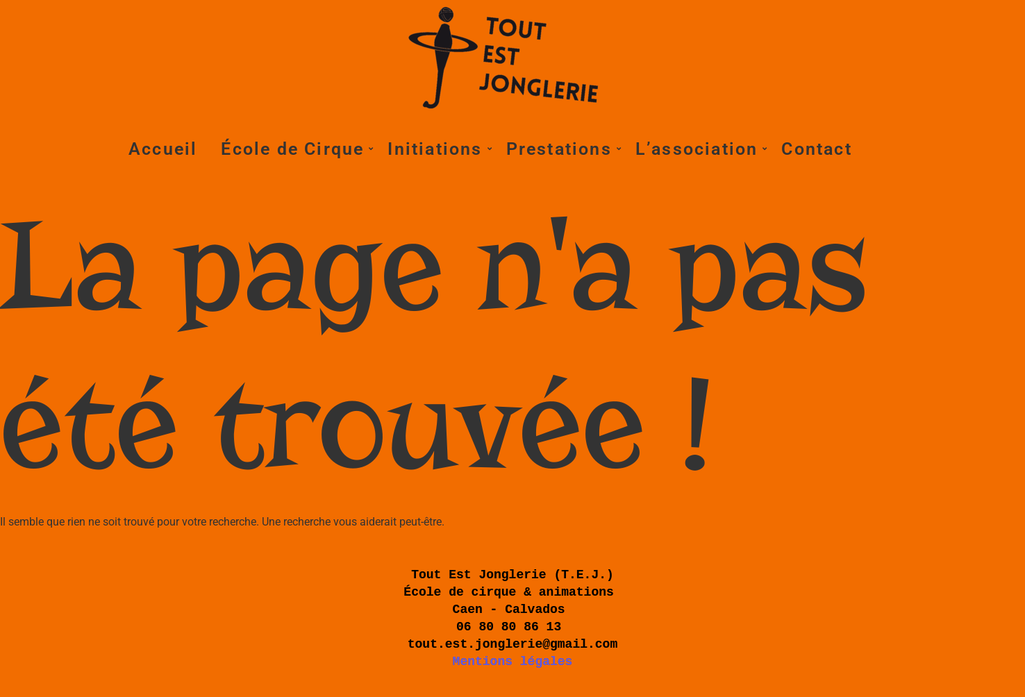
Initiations (437, 149)
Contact (816, 149)
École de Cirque (295, 149)
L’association (699, 149)
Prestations (561, 149)
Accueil (162, 149)
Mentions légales (513, 661)
